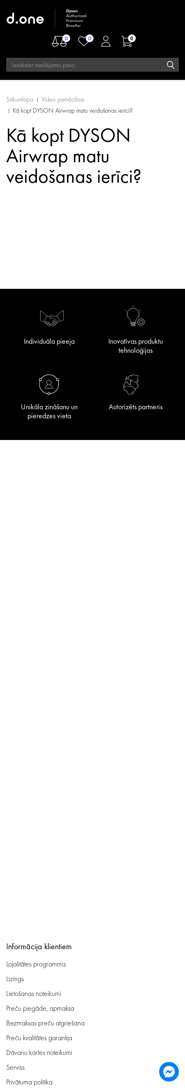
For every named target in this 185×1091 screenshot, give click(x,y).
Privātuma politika (29, 1081)
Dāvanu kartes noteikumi (39, 1052)
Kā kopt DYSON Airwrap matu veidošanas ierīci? (72, 110)
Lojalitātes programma (36, 964)
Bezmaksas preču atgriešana (45, 1022)
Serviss (15, 1067)
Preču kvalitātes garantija (39, 1037)
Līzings (15, 978)
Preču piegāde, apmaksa (40, 1008)
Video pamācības (62, 99)
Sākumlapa (19, 99)
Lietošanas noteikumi (33, 993)
